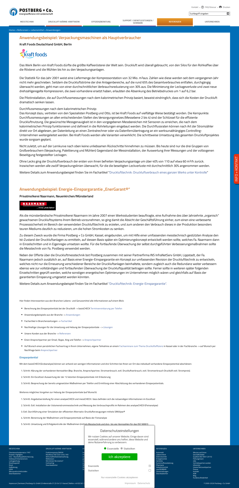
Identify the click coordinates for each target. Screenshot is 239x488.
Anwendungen (53, 30)
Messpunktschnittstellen (18, 471)
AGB (194, 474)
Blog (194, 476)
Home (12, 30)
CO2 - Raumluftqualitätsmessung (21, 457)
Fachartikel (66, 321)
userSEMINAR (161, 469)
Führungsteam (198, 459)
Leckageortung (14, 461)
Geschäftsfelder (198, 455)
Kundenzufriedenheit (200, 478)
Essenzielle (119, 466)
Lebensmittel (37, 30)
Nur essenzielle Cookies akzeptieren (119, 477)
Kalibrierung (13, 467)
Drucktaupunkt (14, 463)
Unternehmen (199, 449)
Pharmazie (160, 465)
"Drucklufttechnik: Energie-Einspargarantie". (137, 283)
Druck (11, 465)
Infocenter (196, 465)
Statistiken (119, 470)
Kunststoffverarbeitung (164, 463)
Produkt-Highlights (16, 455)
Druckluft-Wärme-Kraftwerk (59, 449)
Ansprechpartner (92, 340)
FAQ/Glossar (210, 7)
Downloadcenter (15, 474)
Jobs (194, 461)
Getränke (159, 461)
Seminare (21, 483)
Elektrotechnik (161, 457)
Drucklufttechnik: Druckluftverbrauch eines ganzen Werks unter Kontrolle (158, 172)
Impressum (13, 483)
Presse (195, 469)
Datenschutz (144, 483)
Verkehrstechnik (162, 467)
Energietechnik (161, 459)
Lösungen (108, 327)
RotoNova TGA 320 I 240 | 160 (57, 455)
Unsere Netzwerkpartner (202, 467)
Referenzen (23, 30)
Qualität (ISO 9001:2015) (202, 457)
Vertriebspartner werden (202, 463)
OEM (11, 469)
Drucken (226, 7)
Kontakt (194, 7)
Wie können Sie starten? (54, 461)
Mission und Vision (199, 453)
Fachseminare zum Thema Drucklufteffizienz (141, 346)
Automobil (160, 453)
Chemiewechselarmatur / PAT (19, 453)
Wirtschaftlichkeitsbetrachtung (57, 457)
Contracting (50, 463)
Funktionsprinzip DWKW (54, 453)
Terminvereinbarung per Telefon (106, 308)
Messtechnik (14, 449)
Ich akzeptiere (120, 457)
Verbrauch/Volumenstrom (18, 459)
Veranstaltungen (162, 471)
